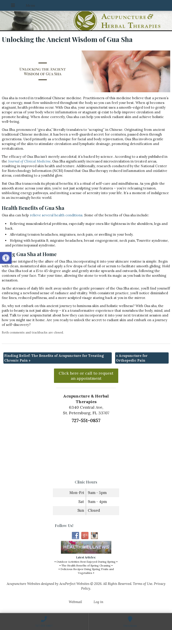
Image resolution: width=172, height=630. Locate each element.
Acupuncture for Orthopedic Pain (132, 357)
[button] (6, 258)
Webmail (75, 602)
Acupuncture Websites (23, 584)
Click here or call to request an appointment (86, 376)
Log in (98, 602)
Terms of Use (142, 584)
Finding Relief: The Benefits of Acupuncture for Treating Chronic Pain (54, 357)
